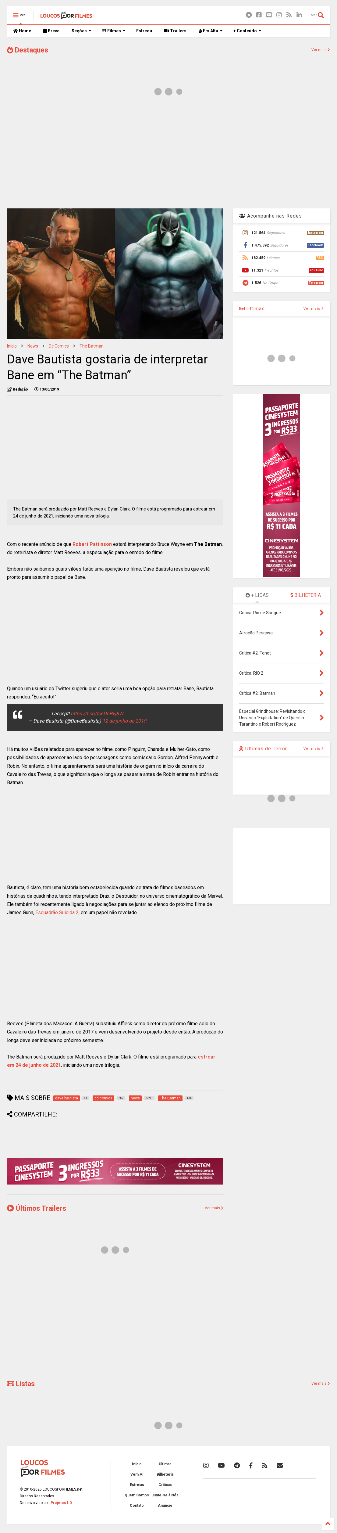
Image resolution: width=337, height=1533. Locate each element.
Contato (137, 1505)
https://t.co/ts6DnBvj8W (97, 713)
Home (22, 30)
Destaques (27, 50)
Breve (51, 30)
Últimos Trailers (36, 1208)
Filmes (114, 30)
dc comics (59, 346)
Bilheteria (165, 1474)
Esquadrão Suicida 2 (57, 912)
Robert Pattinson (92, 544)
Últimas (252, 309)
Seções (81, 30)
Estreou (144, 30)
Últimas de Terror (263, 749)
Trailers (175, 30)
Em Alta (211, 30)
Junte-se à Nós (165, 1495)
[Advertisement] (168, 155)
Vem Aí (136, 1474)
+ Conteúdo (247, 30)
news (32, 346)
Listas (21, 1384)
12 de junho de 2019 (124, 721)
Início (12, 346)
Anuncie (165, 1505)
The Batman (92, 346)
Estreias (137, 1485)
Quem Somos (137, 1495)
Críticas (165, 1485)
